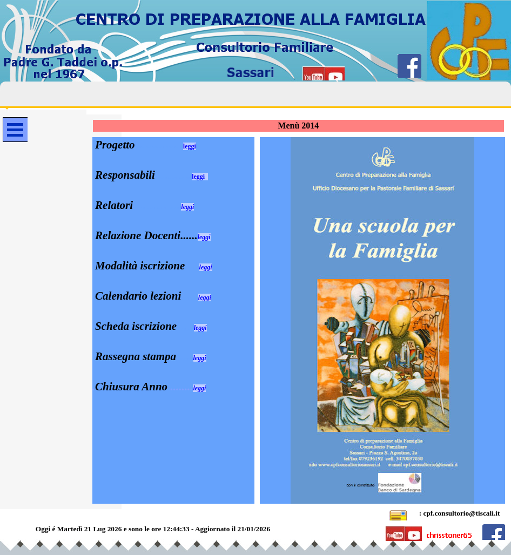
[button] (398, 514)
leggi (189, 146)
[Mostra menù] (15, 129)
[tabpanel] (173, 265)
